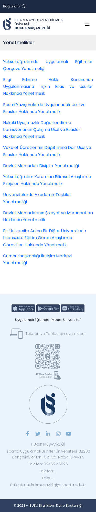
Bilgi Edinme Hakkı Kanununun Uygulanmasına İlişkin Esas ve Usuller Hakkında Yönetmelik (48, 86)
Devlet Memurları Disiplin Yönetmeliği (41, 166)
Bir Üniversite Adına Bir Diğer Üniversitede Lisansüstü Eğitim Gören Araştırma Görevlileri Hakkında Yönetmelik (44, 238)
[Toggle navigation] (14, 6)
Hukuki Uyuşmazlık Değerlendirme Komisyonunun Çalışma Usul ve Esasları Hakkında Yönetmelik (42, 129)
